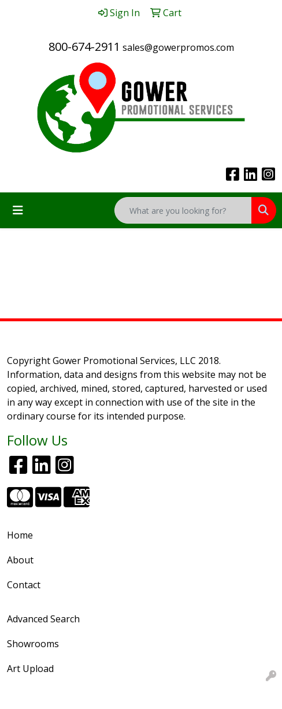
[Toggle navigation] (18, 210)
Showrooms (33, 643)
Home (20, 535)
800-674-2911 (84, 46)
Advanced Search (43, 619)
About (20, 560)
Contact (23, 584)
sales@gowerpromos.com (178, 47)
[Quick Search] (183, 210)
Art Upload (30, 668)
